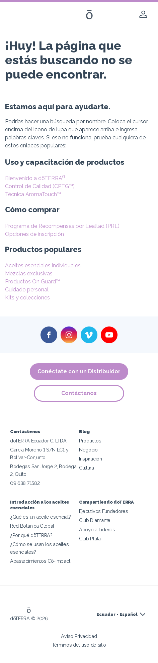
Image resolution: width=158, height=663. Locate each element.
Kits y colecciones (27, 297)
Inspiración (90, 458)
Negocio (88, 449)
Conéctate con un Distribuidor (79, 371)
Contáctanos (79, 393)
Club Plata (90, 538)
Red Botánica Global (32, 526)
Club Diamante (94, 520)
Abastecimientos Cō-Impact (40, 561)
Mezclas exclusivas (29, 273)
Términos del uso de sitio (79, 645)
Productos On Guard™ (32, 281)
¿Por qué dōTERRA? (31, 535)
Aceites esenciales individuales (43, 265)
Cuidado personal (27, 289)
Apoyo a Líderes (97, 529)
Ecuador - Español (117, 614)
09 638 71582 (25, 483)
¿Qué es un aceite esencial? (40, 517)
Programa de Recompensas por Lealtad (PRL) (62, 226)
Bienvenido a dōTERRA (35, 178)
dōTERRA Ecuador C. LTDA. (39, 440)
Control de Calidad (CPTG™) (40, 186)
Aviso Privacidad (79, 636)
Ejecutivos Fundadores (103, 511)
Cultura (86, 468)
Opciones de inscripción (34, 234)
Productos (90, 440)
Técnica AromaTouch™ (33, 194)
